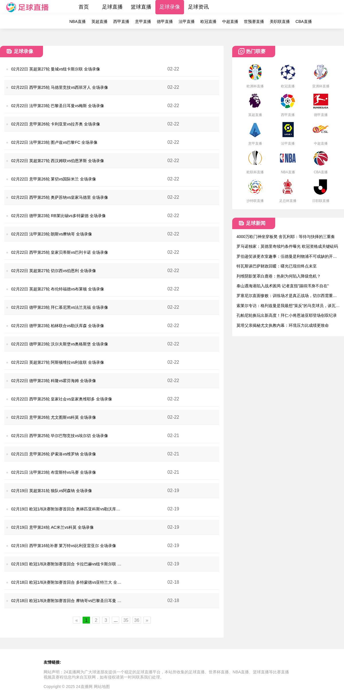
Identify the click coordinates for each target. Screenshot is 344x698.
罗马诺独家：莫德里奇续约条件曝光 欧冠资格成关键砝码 (287, 246)
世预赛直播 (254, 21)
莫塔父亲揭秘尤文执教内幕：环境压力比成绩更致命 (282, 325)
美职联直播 (280, 21)
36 (136, 620)
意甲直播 (143, 21)
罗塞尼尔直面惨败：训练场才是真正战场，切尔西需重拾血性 (286, 296)
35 (125, 620)
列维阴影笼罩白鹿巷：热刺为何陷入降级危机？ (278, 276)
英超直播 (99, 21)
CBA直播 (304, 21)
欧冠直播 (208, 21)
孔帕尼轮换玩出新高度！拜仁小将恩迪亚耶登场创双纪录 (286, 315)
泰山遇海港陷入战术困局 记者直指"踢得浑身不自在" (282, 286)
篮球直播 (141, 7)
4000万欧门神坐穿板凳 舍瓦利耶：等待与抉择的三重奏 (285, 236)
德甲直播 (165, 21)
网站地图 (102, 686)
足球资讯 (198, 7)
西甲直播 (121, 21)
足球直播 (112, 7)
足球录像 (169, 7)
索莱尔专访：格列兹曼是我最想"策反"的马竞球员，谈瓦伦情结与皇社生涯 (288, 306)
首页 (84, 7)
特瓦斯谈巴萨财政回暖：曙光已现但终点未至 (276, 266)
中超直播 (230, 21)
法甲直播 (187, 21)
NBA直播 (77, 21)
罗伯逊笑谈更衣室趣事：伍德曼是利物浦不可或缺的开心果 (286, 256)
